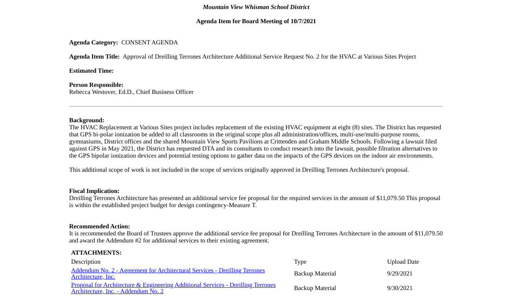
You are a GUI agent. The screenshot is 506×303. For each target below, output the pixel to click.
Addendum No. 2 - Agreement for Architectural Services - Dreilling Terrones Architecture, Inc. (168, 273)
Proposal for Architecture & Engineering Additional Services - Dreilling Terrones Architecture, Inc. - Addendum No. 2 (173, 288)
